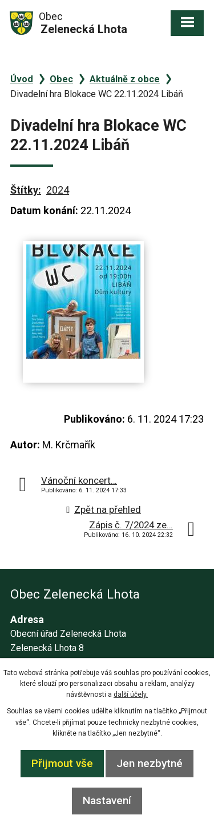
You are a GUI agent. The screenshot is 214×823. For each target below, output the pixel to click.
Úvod (21, 79)
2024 (57, 190)
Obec (61, 79)
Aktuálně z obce (125, 79)
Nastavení (107, 800)
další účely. (131, 694)
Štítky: (25, 190)
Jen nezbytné (149, 763)
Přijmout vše (62, 763)
